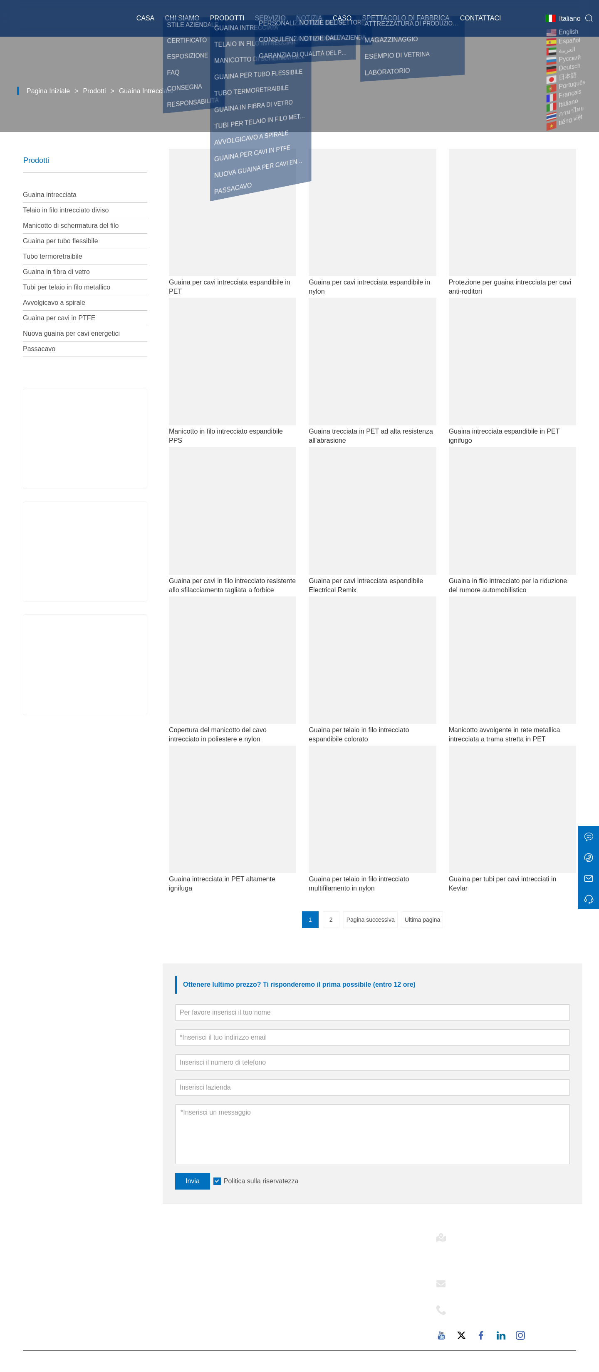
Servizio (270, 18)
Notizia (309, 18)
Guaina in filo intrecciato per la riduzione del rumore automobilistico (508, 585)
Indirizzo (473, 1235)
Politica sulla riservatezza (261, 1181)
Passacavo (39, 348)
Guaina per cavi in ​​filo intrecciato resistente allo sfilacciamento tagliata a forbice (232, 585)
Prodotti (227, 18)
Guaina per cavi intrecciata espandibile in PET (229, 287)
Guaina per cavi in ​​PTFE (59, 318)
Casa (145, 18)
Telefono (475, 1307)
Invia (193, 1181)
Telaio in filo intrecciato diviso (66, 210)
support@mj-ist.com (488, 1291)
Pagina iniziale (48, 91)
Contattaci (480, 18)
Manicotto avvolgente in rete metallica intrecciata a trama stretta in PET (504, 734)
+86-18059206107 (485, 1317)
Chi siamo (182, 18)
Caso (342, 18)
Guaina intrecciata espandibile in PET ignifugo (504, 436)
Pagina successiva (371, 919)
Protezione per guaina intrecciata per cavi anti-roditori (510, 287)
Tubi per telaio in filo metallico (66, 287)
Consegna (181, 1257)
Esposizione (184, 1300)
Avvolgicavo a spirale (54, 302)
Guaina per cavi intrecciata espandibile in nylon (369, 287)
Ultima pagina (423, 919)
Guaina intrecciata (146, 91)
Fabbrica (314, 1314)
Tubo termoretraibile (52, 256)
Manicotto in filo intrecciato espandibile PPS (226, 436)
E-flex (309, 1257)
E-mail (467, 1281)
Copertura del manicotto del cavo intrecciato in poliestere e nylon (218, 734)
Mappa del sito (188, 1314)
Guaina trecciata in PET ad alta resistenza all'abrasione (371, 436)
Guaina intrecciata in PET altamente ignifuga (222, 884)
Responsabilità (324, 1300)
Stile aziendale (324, 1271)
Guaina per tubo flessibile (60, 240)
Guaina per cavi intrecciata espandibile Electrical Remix (366, 585)
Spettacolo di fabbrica (405, 18)
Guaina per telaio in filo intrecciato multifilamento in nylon (359, 884)
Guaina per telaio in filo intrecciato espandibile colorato (359, 734)
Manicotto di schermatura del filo (71, 225)
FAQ (307, 1328)
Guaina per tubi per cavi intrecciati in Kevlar (503, 884)
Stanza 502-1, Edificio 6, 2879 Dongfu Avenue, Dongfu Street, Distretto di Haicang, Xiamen (506, 1255)
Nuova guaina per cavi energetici (71, 333)
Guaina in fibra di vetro (56, 271)
